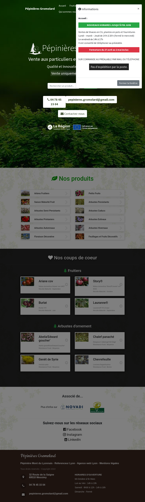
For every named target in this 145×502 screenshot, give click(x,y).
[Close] (138, 8)
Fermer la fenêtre (128, 83)
